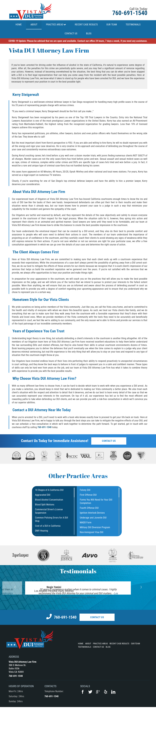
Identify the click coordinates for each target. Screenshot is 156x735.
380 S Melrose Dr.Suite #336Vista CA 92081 (17, 696)
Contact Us (109, 440)
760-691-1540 (129, 13)
